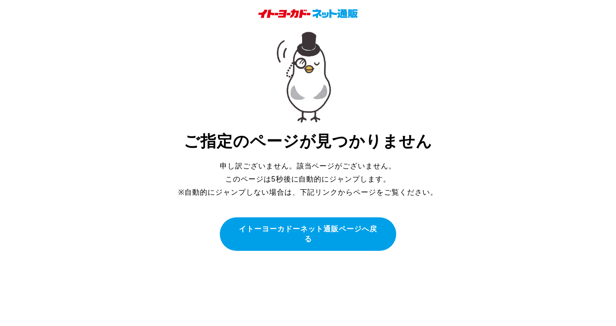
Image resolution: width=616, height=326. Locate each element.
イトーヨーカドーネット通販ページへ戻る (308, 234)
